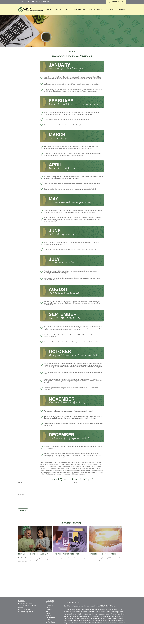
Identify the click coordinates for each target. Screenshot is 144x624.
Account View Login (115, 2)
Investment (49, 605)
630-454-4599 (24, 2)
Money (48, 613)
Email (75, 482)
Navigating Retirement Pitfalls (102, 554)
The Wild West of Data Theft (66, 554)
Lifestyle (48, 615)
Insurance (49, 609)
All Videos (49, 620)
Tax (47, 611)
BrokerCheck (110, 606)
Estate (48, 607)
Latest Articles (50, 618)
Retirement (49, 603)
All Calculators (50, 622)
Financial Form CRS (73, 602)
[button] (49, 9)
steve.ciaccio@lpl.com (40, 2)
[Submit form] (23, 510)
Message (21, 494)
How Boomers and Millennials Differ (34, 554)
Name (20, 482)
